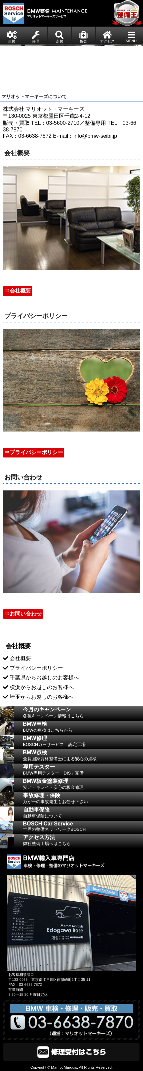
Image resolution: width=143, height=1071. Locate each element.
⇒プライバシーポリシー (33, 452)
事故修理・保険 (83, 799)
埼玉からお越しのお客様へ (42, 697)
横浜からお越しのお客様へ (42, 687)
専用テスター (83, 771)
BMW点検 (83, 757)
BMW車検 (83, 728)
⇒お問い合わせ (23, 614)
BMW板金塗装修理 (83, 785)
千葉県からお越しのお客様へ (44, 677)
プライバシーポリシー (36, 668)
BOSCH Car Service (83, 827)
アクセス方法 (83, 841)
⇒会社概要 (17, 290)
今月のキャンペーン (83, 714)
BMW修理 (83, 742)
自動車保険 (83, 814)
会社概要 (20, 658)
